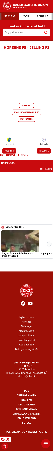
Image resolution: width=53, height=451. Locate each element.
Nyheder (26, 322)
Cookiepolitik (26, 345)
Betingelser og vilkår (26, 349)
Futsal (26, 423)
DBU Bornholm (26, 395)
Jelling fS (44, 144)
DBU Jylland (26, 405)
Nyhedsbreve (26, 317)
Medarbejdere (26, 331)
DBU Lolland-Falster (27, 414)
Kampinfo (26, 106)
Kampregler (26, 119)
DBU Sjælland (26, 418)
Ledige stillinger (26, 335)
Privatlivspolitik (26, 340)
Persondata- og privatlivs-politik (26, 432)
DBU (26, 391)
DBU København (26, 409)
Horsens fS (9, 144)
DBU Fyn (26, 400)
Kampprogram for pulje (26, 112)
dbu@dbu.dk (28, 376)
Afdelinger (26, 326)
